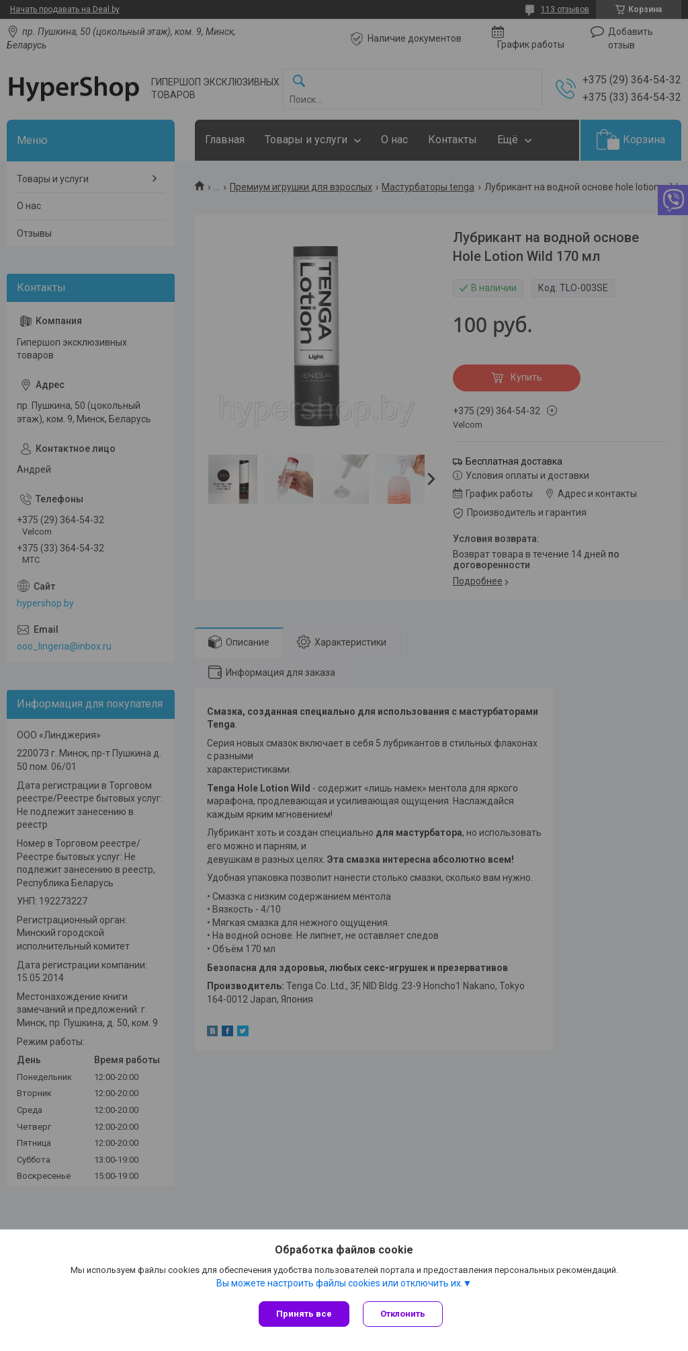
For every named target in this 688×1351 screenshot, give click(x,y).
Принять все (304, 1314)
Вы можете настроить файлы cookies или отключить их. (339, 1283)
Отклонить (402, 1314)
